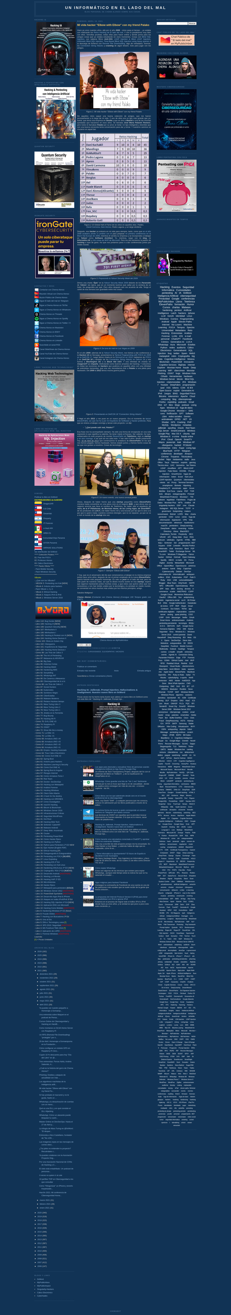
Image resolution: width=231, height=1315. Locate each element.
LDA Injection (179, 1019)
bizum (193, 944)
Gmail (191, 402)
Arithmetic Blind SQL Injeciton (90, 41)
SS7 (164, 876)
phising (160, 962)
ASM (184, 698)
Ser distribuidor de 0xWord (45, 552)
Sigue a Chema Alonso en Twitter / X (55, 323)
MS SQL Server (177, 508)
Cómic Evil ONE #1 (52, 767)
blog (174, 399)
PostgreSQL (162, 801)
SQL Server (163, 431)
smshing (190, 896)
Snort (178, 1062)
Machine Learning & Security (56, 764)
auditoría (181, 347)
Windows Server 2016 (53, 598)
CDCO (169, 761)
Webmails (163, 548)
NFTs (180, 503)
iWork (162, 781)
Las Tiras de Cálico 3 (54, 652)
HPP (193, 824)
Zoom (190, 807)
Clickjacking (164, 686)
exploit (176, 390)
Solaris (192, 1062)
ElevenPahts (180, 672)
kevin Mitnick (175, 669)
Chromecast (169, 904)
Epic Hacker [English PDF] (55, 848)
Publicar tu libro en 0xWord (45, 497)
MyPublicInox (174, 1036)
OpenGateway (182, 586)
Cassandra (174, 982)
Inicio (116, 671)
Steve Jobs (187, 640)
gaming (192, 462)
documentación (165, 523)
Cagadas (175, 818)
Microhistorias (49, 882)
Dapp (178, 853)
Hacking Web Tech (52, 822)
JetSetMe (191, 1016)
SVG (178, 1056)
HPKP (170, 910)
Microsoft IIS (171, 833)
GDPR (192, 583)
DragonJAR (43, 504)
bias (167, 589)
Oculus (161, 1042)
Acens (173, 815)
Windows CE (188, 939)
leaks (184, 669)
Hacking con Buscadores (53, 916)
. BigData (192, 962)
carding (190, 749)
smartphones (172, 847)
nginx (183, 841)
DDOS (190, 643)
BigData (182, 365)
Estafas (191, 344)
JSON (183, 827)
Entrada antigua (144, 671)
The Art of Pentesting (52, 655)
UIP (168, 1071)
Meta (190, 637)
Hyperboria (170, 861)
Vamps (184, 804)
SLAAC (185, 744)
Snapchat (162, 804)
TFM (181, 936)
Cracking (181, 422)
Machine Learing (177, 1028)
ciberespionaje (185, 399)
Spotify (163, 560)
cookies (185, 712)
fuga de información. (170, 1097)
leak (179, 442)
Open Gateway (188, 557)
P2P (192, 548)
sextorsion (163, 681)
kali (193, 433)
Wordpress (176, 425)
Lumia (176, 1025)
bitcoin (180, 379)
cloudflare (172, 468)
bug (169, 353)
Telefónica (189, 301)
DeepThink (162, 855)
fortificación (172, 413)
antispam (190, 574)
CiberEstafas (49, 696)
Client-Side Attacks (52, 793)
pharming (192, 959)
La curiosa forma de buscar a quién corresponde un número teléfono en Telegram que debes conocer (120, 811)
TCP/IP (170, 692)
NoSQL (182, 772)
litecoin (168, 812)
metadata (187, 425)
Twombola (161, 1071)
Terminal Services (186, 482)
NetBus (161, 1039)
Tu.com (162, 554)
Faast (181, 448)
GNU (182, 701)
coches (163, 652)
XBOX (171, 560)
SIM (184, 629)
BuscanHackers (171, 787)
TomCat (186, 936)
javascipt (176, 841)
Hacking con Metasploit (53, 784)
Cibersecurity (189, 787)
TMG (160, 1068)
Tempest (190, 649)
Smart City (173, 706)
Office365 (169, 586)
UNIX (161, 778)
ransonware (182, 1117)
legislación (176, 520)
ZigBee (179, 1082)
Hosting (172, 827)
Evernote (162, 907)
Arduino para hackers (53, 586)
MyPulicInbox (185, 1036)
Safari (188, 675)
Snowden (185, 1062)
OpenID (159, 1045)
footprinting (177, 511)
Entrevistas (176, 333)
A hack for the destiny (52, 796)
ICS (193, 701)
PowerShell (176, 362)
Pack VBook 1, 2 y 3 (44, 589)
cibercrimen (179, 370)
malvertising (177, 812)
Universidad (167, 330)
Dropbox (174, 701)
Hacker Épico (49, 885)
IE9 (184, 637)
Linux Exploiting (50, 859)
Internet (166, 324)
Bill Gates (187, 735)
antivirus (191, 566)
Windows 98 (183, 1076)
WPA (192, 835)
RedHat (184, 663)
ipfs (193, 956)
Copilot (160, 764)
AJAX (178, 965)
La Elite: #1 (49, 733)
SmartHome (176, 474)
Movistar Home (174, 367)
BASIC (190, 758)
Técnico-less (163, 465)
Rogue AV (168, 930)
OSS (187, 1039)
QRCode (172, 873)
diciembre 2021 (46, 974)
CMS (189, 683)
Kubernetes (48, 690)
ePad (176, 1088)
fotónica (162, 841)
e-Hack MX (43, 528)
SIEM (174, 1054)
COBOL (191, 901)
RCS (181, 927)
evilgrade (169, 893)
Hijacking (187, 485)
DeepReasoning (172, 721)
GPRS (178, 419)
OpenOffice (169, 566)
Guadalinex (190, 1002)
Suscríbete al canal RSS (49, 345)
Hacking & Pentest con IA (55, 635)
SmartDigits (188, 1059)
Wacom (166, 1074)
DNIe (165, 603)
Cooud (180, 985)
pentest (178, 310)
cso (181, 752)
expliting (170, 1094)
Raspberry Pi (49, 724)
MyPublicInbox (43, 1282)
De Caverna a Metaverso (54, 678)
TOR (192, 491)
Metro (177, 1031)
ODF (179, 505)
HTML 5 (192, 792)
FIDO (170, 993)
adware (162, 500)
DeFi (178, 626)
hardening (168, 310)
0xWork (160, 965)
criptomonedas (173, 382)
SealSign (181, 649)
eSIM (160, 953)
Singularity (178, 878)
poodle (169, 1114)
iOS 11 (169, 1102)
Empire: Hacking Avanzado (55, 750)
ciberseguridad (188, 296)
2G (190, 755)
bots (161, 494)
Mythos (186, 867)
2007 (39, 1262)
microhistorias (164, 448)
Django (171, 855)
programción (162, 1117)
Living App (191, 448)
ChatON (182, 982)
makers (187, 511)
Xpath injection (180, 807)
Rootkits (183, 689)
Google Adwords (188, 999)
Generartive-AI (189, 996)
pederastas (166, 959)
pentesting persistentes (179, 959)
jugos (184, 1105)
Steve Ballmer (179, 1065)
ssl (168, 482)
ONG (179, 629)
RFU (166, 1051)
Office (160, 462)
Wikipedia (164, 807)
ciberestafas (189, 480)
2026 (39, 951)
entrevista (188, 652)
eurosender (175, 1091)
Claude (191, 505)
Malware (186, 307)
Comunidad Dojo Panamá (49, 538)
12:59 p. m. (116, 648)
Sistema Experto (166, 1059)
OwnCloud (187, 1045)
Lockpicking (161, 919)
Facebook (187, 339)
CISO (190, 614)
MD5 (186, 1025)
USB (175, 580)
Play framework (190, 924)
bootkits (178, 778)
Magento (177, 767)
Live (173, 830)
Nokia (160, 924)
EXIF (187, 904)
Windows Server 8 (187, 1079)
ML (194, 551)
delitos (160, 755)
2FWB (171, 735)
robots (162, 482)
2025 (39, 955)
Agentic (179, 540)
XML (172, 807)
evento (164, 655)
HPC (162, 1005)
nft (194, 503)
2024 (39, 959)
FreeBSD (169, 996)
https (168, 459)
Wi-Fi (193, 726)
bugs (178, 373)
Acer (166, 967)
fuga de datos (186, 408)
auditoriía (165, 1085)
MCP (165, 864)
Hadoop (190, 721)
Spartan (162, 1065)
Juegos (167, 393)
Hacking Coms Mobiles (53, 908)
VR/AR (163, 537)
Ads (160, 672)
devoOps (182, 950)
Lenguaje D (169, 1022)
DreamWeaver (187, 987)
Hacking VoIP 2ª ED (52, 879)
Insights (171, 1010)
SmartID (182, 706)
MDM (170, 767)
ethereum (178, 523)
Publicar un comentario (87, 666)
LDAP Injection (165, 480)
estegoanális (168, 953)
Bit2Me (162, 491)
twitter (176, 353)
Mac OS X (176, 433)
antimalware (167, 419)
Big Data (47, 661)
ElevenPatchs (173, 990)
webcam (161, 540)
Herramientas (175, 376)
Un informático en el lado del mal (115, 7)
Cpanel (192, 850)
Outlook (173, 649)
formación (180, 304)
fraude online (187, 436)
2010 (39, 1251)
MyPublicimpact (44, 1286)
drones (188, 589)
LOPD (180, 514)
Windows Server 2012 (53, 891)
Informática (163, 1010)
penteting (171, 896)
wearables (184, 962)
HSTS (182, 721)
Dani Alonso (106, 227)
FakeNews (180, 500)
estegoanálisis (175, 643)
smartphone (167, 485)
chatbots (190, 620)
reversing (182, 528)
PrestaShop (173, 801)
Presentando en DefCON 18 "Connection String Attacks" (118, 414)
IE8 (178, 827)
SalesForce (172, 876)
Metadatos (180, 330)
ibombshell (171, 698)
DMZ (172, 686)
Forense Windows (50, 934)
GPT (181, 413)
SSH (169, 580)
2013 (39, 1239)
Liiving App (184, 1022)
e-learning (190, 890)
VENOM (192, 1071)
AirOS (172, 967)
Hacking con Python (52, 842)
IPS (167, 913)
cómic (184, 517)
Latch (173, 313)
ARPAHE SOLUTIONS (48, 548)
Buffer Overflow (176, 718)
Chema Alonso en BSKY (47, 332)
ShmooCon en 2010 (124, 357)
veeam (189, 1122)
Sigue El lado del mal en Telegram (51, 301)
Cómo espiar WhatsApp (105, 868)
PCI (169, 870)
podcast (185, 405)
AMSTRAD (182, 591)
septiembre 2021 (47, 985)
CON (183, 388)
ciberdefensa (173, 752)
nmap (167, 715)
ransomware (162, 514)
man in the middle (189, 893)
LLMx (161, 1022)
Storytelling (48, 673)
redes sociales (175, 416)
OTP (171, 606)
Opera (166, 640)
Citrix (174, 448)
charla (193, 514)
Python (163, 347)
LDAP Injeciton (191, 1019)
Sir (193, 1056)
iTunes (160, 1105)
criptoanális (187, 1085)
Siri (175, 543)
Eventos (176, 287)
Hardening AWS (50, 670)
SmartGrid (162, 1062)
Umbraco (179, 1071)
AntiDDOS (186, 681)
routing (162, 847)
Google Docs (164, 1002)
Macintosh (173, 864)
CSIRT (193, 979)
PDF (186, 491)
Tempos (181, 327)
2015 (39, 1232)
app (190, 609)
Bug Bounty (48, 716)
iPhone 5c (171, 956)
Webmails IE (163, 1076)
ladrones (161, 812)
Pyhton (164, 835)
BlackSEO (184, 531)
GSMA (166, 660)
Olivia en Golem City (54, 641)
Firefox (162, 402)
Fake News (172, 471)
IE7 (188, 686)
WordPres (171, 1082)
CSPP (191, 591)
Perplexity (183, 534)
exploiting (172, 402)
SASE (168, 1054)
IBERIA (179, 1008)
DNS (160, 405)
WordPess (162, 1082)
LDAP (163, 468)
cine (184, 505)
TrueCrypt (176, 804)
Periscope (164, 1048)
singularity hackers (167, 505)
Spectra (190, 327)
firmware (184, 1094)
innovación (189, 362)
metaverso (177, 459)
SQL (186, 835)
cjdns (191, 947)
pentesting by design (164, 1111)
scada (172, 591)
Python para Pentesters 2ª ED (56, 845)
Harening (182, 1005)
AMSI (177, 899)
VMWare (180, 881)
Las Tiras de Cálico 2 (54, 684)
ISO (190, 1008)
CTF (175, 761)
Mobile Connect (186, 646)
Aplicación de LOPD (51, 931)
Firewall (191, 494)
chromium (179, 887)
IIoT (185, 1008)
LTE (160, 864)
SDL (193, 930)
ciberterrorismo (188, 666)
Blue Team (171, 583)
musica (163, 896)
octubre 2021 (46, 982)
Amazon (188, 454)
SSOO (172, 933)
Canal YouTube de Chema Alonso (53, 354)
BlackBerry (165, 738)
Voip (191, 520)
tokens (176, 388)
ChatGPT (176, 339)
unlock (183, 1122)
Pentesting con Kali (53, 583)
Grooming (175, 764)
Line (191, 916)
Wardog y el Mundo (52, 876)
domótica (161, 698)
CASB (181, 979)
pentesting (167, 293)
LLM (163, 316)
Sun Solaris (175, 609)
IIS (190, 419)
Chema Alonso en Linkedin (48, 340)
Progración (173, 1048)
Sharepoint (163, 666)
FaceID (167, 764)
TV (194, 675)
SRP (192, 1054)
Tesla (192, 775)
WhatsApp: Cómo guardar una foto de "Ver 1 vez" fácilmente (121, 781)
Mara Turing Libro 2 (52, 707)
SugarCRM (189, 1065)
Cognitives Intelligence (183, 738)
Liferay (177, 1022)
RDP (177, 606)
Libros (179, 301)
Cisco (186, 718)
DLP (167, 701)
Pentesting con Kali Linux (54, 865)
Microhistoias (168, 922)
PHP (189, 422)
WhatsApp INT (50, 675)
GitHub (169, 557)
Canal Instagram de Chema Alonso (54, 358)
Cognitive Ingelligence (187, 761)
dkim (173, 589)
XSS (168, 388)
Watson (173, 1074)
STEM (172, 1056)
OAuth (191, 617)
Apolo (172, 901)
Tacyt (167, 462)
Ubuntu (186, 433)
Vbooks (163, 678)
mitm (173, 356)
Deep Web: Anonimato (53, 830)
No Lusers (176, 324)
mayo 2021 (45, 1001)
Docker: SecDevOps (52, 782)
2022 (39, 967)
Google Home (187, 626)
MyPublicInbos (186, 1033)
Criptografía (184, 356)
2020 (39, 1213)
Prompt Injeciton (184, 1048)
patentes (175, 715)
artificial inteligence (181, 884)
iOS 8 (175, 1102)
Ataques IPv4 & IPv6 (52, 595)
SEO (191, 534)
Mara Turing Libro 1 (52, 710)
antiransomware (178, 620)
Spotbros (170, 1065)
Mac (187, 514)
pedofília (181, 1108)
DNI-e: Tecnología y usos (53, 922)
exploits (184, 462)
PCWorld (187, 445)
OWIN (193, 1039)
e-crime (175, 436)
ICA (162, 724)
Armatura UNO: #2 (53, 744)
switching (187, 812)
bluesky (172, 1085)
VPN (185, 520)
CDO (171, 517)
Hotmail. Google (163, 1008)
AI (176, 293)
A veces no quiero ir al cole (50, 1175)
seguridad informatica (172, 1119)
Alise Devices (164, 901)
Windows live (180, 749)
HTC (167, 1005)
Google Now (174, 1002)
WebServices (190, 881)
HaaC (187, 701)
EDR (193, 790)
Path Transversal (169, 924)
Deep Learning (188, 853)
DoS (178, 686)
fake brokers (179, 953)
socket (191, 1119)
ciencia (185, 778)
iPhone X (187, 956)
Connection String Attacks (91, 46)
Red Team (48, 779)
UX (166, 778)
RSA (192, 586)
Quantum (178, 480)
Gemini (187, 416)
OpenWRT (178, 1045)
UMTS (163, 749)
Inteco (178, 1010)
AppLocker (181, 970)
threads (176, 962)
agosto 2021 (45, 989)
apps (185, 488)
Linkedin (176, 545)
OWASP (174, 704)
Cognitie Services (170, 985)
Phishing (161, 373)
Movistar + (182, 411)
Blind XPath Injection (176, 683)
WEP (180, 939)
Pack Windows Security (46, 572)
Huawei (172, 1008)
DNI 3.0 (192, 985)
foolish (161, 600)
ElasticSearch (162, 990)
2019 (39, 1216)
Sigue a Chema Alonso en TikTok (53, 305)
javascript (170, 442)
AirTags (183, 899)
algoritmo (179, 695)
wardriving (176, 755)
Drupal (160, 741)
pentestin (178, 781)
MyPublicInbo (174, 1033)
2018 (39, 1220)
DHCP (172, 853)
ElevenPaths (118, 436)
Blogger (162, 583)
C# (169, 818)
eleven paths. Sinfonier (187, 1088)
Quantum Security (52, 627)
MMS (161, 1028)
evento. (183, 1091)
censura (162, 752)
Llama (179, 491)
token (173, 477)
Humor (190, 304)
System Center (164, 881)
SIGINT (180, 1054)
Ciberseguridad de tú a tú (54, 681)
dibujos (168, 494)
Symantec (174, 936)
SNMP (178, 775)
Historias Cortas (50, 664)
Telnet (180, 1068)
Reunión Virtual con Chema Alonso (54, 294)
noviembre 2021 (47, 978)
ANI (183, 965)
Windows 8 (165, 436)
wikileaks (171, 540)
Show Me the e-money (53, 730)
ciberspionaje (175, 712)
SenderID (163, 706)
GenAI (171, 316)
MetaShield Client (188, 767)
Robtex (192, 873)
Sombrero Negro (51, 693)
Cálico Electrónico (45, 563)
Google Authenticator (177, 603)
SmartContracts (178, 431)
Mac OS (167, 1028)
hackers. (168, 1099)
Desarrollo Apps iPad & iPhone (57, 896)
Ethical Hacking (50, 592)
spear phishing (180, 614)
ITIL (194, 1008)
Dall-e (182, 904)
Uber (173, 881)
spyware (191, 669)
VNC (175, 939)
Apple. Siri (161, 973)
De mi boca (165, 987)
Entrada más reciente (86, 671)
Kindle (171, 1019)
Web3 (192, 353)
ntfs (175, 1108)
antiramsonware (188, 1082)
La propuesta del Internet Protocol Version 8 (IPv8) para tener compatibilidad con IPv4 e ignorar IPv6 (121, 898)
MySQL (165, 425)
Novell (192, 741)
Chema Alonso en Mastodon (48, 328)
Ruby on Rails (178, 675)
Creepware (164, 853)
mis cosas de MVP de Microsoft (106, 240)
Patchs (187, 833)
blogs (177, 405)
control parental (179, 635)
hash (169, 841)
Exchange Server (183, 551)
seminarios (185, 784)
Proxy (173, 482)
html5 (191, 678)
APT (180, 468)
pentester (163, 517)
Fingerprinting (187, 319)
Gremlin (185, 741)
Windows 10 (172, 408)
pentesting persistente (168, 623)
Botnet (173, 514)
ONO (176, 1039)
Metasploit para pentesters (58, 888)
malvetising (191, 1105)
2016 (39, 1228)
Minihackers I (50, 632)
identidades (168, 1105)
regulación (183, 844)
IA (180, 293)
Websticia (164, 643)
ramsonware (172, 1117)
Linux (189, 316)
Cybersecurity (168, 571)
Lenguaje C (165, 830)
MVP (192, 660)
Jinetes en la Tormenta (53, 713)
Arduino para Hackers (52, 762)
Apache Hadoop (179, 758)
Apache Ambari (181, 967)
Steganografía (165, 747)
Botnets (178, 485)
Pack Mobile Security (44, 569)
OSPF (182, 1039)
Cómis (186, 985)
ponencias (162, 1114)
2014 (39, 1236)
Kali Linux (189, 477)
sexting (170, 614)
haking (192, 953)
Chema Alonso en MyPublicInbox (114, 640)
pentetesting (192, 1111)
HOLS (193, 858)
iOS (181, 336)
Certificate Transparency (179, 850)
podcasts (182, 402)
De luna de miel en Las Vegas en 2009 (118, 348)
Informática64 (179, 574)
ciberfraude (172, 947)
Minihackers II (50, 630)
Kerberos (174, 795)
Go (166, 741)
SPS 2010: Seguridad (52, 925)
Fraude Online (49, 914)
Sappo (192, 744)
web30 (184, 755)
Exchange (186, 855)
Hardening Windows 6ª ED (54, 911)
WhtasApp (173, 1076)
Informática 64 (165, 574)
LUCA (189, 342)
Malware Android (51, 828)
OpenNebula (169, 1045)
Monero (189, 795)
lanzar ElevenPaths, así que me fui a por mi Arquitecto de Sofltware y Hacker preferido (114, 419)
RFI (193, 704)
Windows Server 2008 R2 (185, 942)
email (192, 712)
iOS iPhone (183, 1102)
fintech (177, 1094)
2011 (39, 1247)
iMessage (164, 732)
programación (189, 385)
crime (173, 838)
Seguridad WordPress (53, 816)
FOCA (172, 327)
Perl (185, 798)
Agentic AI (173, 655)
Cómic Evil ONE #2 (53, 756)
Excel (180, 477)
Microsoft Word (179, 769)
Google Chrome (167, 411)
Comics (174, 319)
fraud (186, 953)
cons (162, 413)
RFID (163, 663)
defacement (189, 752)
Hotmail (177, 557)
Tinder (190, 747)
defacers (175, 890)
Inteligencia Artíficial (164, 1013)
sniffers (161, 577)
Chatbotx (190, 982)
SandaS (185, 775)
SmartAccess (178, 1059)
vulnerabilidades (186, 580)
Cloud (170, 439)
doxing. (170, 1088)
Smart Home (165, 620)
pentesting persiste (179, 1111)
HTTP (177, 451)
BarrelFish (181, 976)
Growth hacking (181, 792)
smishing (184, 1119)
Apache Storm (171, 970)
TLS (174, 747)
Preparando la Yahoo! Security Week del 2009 (118, 278)
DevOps (187, 571)
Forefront (174, 646)
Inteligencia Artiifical (172, 916)
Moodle (190, 769)
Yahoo (191, 554)
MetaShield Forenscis (186, 864)
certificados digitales (166, 612)
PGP (186, 577)
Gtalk (178, 858)
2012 (39, 1243)
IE (177, 861)
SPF (161, 589)
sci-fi (183, 600)
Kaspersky (191, 861)
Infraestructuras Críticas (54, 813)
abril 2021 (44, 1004)
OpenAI (178, 439)
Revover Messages (186, 1051)
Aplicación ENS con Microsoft (56, 905)
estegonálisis (165, 1091)
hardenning (184, 1099)
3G (185, 560)
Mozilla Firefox (188, 545)
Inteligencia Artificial (167, 296)
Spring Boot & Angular (53, 770)
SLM (191, 663)
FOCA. (176, 993)
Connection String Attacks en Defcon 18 (127, 359)
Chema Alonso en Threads (48, 314)
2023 (39, 963)
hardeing (176, 1099)
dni (178, 838)
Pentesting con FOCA (53, 856)
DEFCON (171, 626)
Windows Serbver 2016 (167, 942)
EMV (186, 821)
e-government (191, 950)
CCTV (160, 850)
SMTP (174, 724)
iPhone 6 (177, 893)
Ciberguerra (50, 644)
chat (171, 548)
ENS (168, 577)
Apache (184, 396)
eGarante (181, 810)
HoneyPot (184, 764)
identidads (177, 1105)
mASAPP (170, 781)
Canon (161, 904)
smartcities (184, 715)
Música (190, 359)
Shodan (165, 422)
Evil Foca (171, 491)
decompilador (172, 950)
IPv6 (160, 393)
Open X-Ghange (177, 1042)
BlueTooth (167, 451)
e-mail (188, 336)
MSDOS (164, 689)
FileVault (183, 993)
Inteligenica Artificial (179, 1013)
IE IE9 (190, 388)
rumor (162, 1119)
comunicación (165, 890)
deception (172, 810)
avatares (188, 695)
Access (166, 815)
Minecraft (184, 1031)
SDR (181, 835)
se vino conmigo (86, 438)
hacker (161, 557)
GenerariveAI (178, 996)
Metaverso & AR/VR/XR (54, 658)
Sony (169, 804)
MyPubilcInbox (172, 772)
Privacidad (164, 298)
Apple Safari (168, 672)
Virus (171, 632)
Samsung (183, 724)
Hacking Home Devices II (55, 638)
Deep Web (177, 537)
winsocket (176, 1125)
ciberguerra (167, 445)
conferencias (188, 298)
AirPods (169, 758)
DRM (176, 904)
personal (165, 339)
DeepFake (186, 790)
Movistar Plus (170, 503)
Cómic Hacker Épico (52, 839)
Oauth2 (162, 597)
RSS (192, 537)
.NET (185, 419)
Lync (181, 1025)
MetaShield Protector (169, 497)
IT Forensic (43, 523)
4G (179, 698)
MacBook (191, 672)
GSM (169, 545)
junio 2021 (44, 997)
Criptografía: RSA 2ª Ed (54, 871)
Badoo (174, 976)
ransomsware (172, 844)
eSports (161, 893)
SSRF (181, 801)
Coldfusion (179, 821)
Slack (186, 878)
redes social (191, 1117)
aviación (192, 884)
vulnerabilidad (163, 899)
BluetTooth (168, 979)
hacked (177, 445)
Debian (179, 571)
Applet (163, 818)
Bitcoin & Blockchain (52, 807)
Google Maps (175, 741)
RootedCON (173, 835)
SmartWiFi (162, 551)
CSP (161, 982)
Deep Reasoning (174, 637)
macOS (164, 525)
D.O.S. (162, 626)
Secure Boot (182, 876)
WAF (177, 692)
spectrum (164, 1122)
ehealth (180, 652)
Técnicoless (186, 456)
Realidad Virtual (173, 663)
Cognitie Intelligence (166, 821)
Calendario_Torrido (168, 534)
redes (172, 347)
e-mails (179, 560)
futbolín (192, 1097)
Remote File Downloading (114, 43)
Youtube (164, 385)
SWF (183, 1056)
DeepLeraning (175, 987)
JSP (167, 795)
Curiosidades (94, 651)
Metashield (179, 563)
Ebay (193, 904)
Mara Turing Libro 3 (52, 704)
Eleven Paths (185, 321)
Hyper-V (161, 861)
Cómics (165, 342)
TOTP (187, 508)
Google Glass (179, 824)
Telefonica (182, 747)
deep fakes (163, 669)
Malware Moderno (51, 698)
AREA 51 (42, 533)
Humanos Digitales (167, 629)
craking (179, 1085)
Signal (170, 878)
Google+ (171, 792)
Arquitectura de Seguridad (56, 647)
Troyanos (175, 456)
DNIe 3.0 (177, 790)
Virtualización (183, 726)
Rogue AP (162, 775)
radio (186, 459)
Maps (182, 795)
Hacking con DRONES (53, 799)
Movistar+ (184, 497)
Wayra (162, 442)
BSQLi (191, 623)
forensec (192, 1094)
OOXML (182, 471)
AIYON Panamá (45, 543)
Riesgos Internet (51, 773)
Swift (167, 936)
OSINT (47, 727)
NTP (192, 867)
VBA (186, 1071)
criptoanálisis (181, 612)
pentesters (173, 525)
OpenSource (181, 566)
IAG (163, 795)
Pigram (191, 798)
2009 (39, 1255)
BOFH (178, 735)
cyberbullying (173, 678)
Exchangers (162, 993)
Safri (188, 1056)
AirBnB (181, 847)
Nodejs (170, 798)
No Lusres (168, 1039)
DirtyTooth (182, 583)
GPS (173, 422)
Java (193, 459)
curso (177, 517)
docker (161, 459)
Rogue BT (177, 930)
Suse (191, 878)
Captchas (187, 568)
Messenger (176, 617)
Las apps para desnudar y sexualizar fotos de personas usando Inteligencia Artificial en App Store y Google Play (122, 768)
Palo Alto (182, 870)
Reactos (185, 873)
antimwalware (168, 944)
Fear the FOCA (44, 557)
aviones (163, 887)
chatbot (188, 503)
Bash (161, 787)
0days (165, 735)
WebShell (192, 1074)
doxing (180, 589)
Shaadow (192, 876)
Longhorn (170, 919)
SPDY (187, 1054)
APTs (160, 815)
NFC (162, 586)
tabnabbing (175, 1122)
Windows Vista (189, 373)
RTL (178, 873)
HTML (187, 540)
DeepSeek (165, 528)
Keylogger (184, 916)
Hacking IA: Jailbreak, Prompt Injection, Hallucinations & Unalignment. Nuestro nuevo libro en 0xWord (107, 691)
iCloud (192, 778)
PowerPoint (162, 873)
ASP (162, 758)
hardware (188, 376)
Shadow (163, 878)
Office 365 (172, 597)
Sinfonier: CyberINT (52, 825)
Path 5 (192, 577)
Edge (178, 658)
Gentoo (171, 858)
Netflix (184, 617)
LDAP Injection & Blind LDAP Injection (132, 39)
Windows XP (189, 442)
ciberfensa (163, 947)
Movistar (191, 370)
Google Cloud (166, 594)
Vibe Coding (171, 726)
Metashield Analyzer (166, 867)
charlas (176, 307)
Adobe (177, 681)
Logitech (162, 1025)
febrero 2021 (45, 1204)
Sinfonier (168, 543)
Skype (183, 606)
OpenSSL (162, 675)
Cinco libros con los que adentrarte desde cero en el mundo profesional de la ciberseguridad (120, 797)
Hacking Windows (51, 790)
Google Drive (167, 824)
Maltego (179, 830)
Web (179, 1074)
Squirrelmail (190, 933)
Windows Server (167, 379)
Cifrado (164, 376)
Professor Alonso (45, 560)
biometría (180, 465)
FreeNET (175, 907)
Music (166, 704)
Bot (166, 718)
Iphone (191, 313)
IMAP (191, 910)
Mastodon (174, 689)
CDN (166, 850)
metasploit (164, 356)
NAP (187, 922)
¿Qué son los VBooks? (45, 580)
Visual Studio (175, 666)
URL (173, 1071)
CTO (180, 787)
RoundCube (186, 930)
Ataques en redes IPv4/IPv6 (55, 899)
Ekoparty (42, 518)
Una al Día (47, 919)
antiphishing (189, 597)
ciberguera (189, 887)
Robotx (162, 1054)
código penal (161, 950)
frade (160, 1097)
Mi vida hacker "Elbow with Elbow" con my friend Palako (113, 25)
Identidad (180, 316)
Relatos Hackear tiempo (54, 701)
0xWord (40, 1279)
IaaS (183, 913)
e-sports (183, 678)
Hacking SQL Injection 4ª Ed (56, 902)
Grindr (182, 1002)
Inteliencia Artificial (188, 1010)
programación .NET (187, 543)
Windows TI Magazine (177, 554)
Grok (187, 824)
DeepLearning (186, 525)
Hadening (174, 1005)
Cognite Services (186, 818)
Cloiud (160, 985)
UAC (172, 465)
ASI (162, 967)
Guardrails (185, 858)
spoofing (172, 428)
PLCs (181, 704)
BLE (159, 603)
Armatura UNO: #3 (53, 741)
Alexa (175, 531)
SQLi (160, 543)
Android (165, 321)
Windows (164, 319)
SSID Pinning (164, 1056)
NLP (192, 922)
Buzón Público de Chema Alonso (53, 297)
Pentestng (180, 924)
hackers (120, 651)
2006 (39, 1266)
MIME (192, 1025)
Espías (178, 855)
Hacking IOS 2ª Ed (52, 862)
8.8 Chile (42, 509)
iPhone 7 (179, 956)
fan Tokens (191, 465)
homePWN (162, 956)
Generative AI (188, 390)
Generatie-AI (184, 907)
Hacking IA (49, 624)
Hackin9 (164, 827)
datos (174, 528)
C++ (175, 979)
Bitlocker (162, 761)
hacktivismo (189, 523)
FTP (184, 658)
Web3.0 (192, 804)
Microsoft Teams (167, 769)
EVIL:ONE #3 (50, 721)
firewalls (190, 810)
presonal (176, 1114)
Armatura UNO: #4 (53, 739)
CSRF (161, 617)
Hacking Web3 (50, 667)
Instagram (164, 508)
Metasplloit (170, 1031)
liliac (159, 959)
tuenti (172, 568)
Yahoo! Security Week (113, 353)
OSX (163, 870)
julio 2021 (44, 993)
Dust (186, 537)
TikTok (184, 609)
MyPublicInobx (179, 922)
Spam (184, 353)
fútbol (190, 729)
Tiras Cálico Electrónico (55, 753)
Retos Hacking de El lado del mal (108, 32)
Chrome (165, 456)
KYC (159, 1019)
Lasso (190, 827)
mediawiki (164, 1108)
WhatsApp (163, 344)
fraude (186, 367)
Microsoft (181, 344)
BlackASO (189, 847)
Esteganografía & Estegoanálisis (57, 853)
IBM (193, 540)
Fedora (163, 858)
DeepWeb (165, 646)
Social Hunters (50, 687)
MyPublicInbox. (163, 1036)
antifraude (163, 810)
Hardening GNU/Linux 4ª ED (56, 868)
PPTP (167, 724)
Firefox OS (191, 993)
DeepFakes (175, 385)
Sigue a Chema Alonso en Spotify (53, 318)
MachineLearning (181, 919)
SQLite (190, 629)
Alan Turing (191, 899)
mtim (170, 1108)
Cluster (47, 833)
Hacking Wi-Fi (50, 719)
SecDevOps (176, 640)
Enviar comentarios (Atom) (100, 676)
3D (184, 643)
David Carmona (93, 227)
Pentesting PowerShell (53, 836)
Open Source (165, 390)
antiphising (178, 944)
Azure (191, 488)
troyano (162, 545)
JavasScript (175, 1016)
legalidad (170, 500)
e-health (172, 652)
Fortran (161, 996)
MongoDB (162, 798)
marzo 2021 (45, 1200)
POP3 (174, 870)
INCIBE (162, 913)
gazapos (160, 1099)
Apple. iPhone (171, 973)
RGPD (172, 1051)
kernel (163, 614)
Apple (174, 321)
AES (193, 812)
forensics (179, 548)
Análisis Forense (50, 787)
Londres (169, 1025)
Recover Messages (172, 744)
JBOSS (182, 861)
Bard (187, 548)
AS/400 (193, 965)
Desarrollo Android (51, 873)
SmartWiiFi (171, 1062)
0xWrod (167, 965)
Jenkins (184, 1016)
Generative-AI (177, 342)
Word (160, 944)
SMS (190, 411)
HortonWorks (183, 910)
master (160, 715)
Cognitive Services (167, 365)
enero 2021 (45, 1208)
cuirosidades (162, 1088)
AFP (171, 899)
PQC (188, 704)
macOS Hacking (50, 805)
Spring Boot (49, 759)
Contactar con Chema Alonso (51, 290)
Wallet (170, 749)
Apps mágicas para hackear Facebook (111, 882)
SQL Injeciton (163, 933)
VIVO (171, 778)
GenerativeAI (179, 350)
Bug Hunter (49, 621)
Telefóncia (172, 1068)
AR (188, 965)
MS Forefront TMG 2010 (53, 928)
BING (175, 393)
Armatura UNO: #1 (53, 747)
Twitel (171, 551)
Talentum (175, 462)
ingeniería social (172, 600)
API (169, 537)
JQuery (167, 1016)
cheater (171, 887)
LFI (193, 686)
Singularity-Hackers (45, 1289)
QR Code (190, 772)
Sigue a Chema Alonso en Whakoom (55, 310)
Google (175, 298)
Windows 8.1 (180, 632)
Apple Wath (190, 970)
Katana (164, 1019)
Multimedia (163, 649)
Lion (160, 704)
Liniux (192, 1022)
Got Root (47, 819)
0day (179, 568)
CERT (187, 979)
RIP (177, 1051)
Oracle (181, 428)
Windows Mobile (187, 692)
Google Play (164, 433)
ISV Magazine (175, 913)
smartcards (180, 896)
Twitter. (192, 1068)
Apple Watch (190, 815)
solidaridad (168, 962)
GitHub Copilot (177, 660)
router (191, 844)
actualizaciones (166, 884)
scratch (190, 732)
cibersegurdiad (183, 947)
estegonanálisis (187, 838)
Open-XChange (189, 1042)
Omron (167, 1042)
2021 (39, 970)
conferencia (166, 454)
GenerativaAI (164, 999)
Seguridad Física (187, 393)
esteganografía (179, 494)
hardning (193, 1099)
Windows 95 (165, 838)
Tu (164, 939)
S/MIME (171, 775)
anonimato (176, 488)
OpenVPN (179, 798)
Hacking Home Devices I (55, 650)
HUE (175, 910)
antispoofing (173, 729)
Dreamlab (43, 513)
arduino (165, 568)
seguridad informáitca (171, 784)
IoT (165, 405)
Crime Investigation (52, 802)
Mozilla (162, 772)
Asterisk (179, 901)
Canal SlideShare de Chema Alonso (54, 349)
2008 (39, 1258)
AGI (173, 965)
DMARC (169, 790)
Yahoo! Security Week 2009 (116, 283)
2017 (39, 1224)
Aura (172, 344)
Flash (168, 907)
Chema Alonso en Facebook (51, 336)
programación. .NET (188, 1114)
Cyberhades (42, 1296)
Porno (160, 744)
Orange (180, 833)
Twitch (169, 939)
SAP (159, 876)
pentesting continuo (177, 732)
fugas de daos (183, 1097)
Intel (186, 660)
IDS (183, 686)
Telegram (186, 451)
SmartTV (188, 439)
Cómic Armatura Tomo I (54, 776)
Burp (185, 901)
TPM (165, 1068)
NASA (193, 1036)
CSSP (167, 982)
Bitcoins (162, 396)
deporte (183, 729)
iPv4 (163, 439)
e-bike (182, 890)
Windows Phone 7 (173, 1079)
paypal (167, 755)
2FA (184, 382)
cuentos (192, 612)
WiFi (170, 370)
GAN (168, 617)
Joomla (170, 563)
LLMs (174, 336)
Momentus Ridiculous (183, 594)
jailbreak (162, 428)
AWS (171, 681)
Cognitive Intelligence (174, 359)
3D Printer (191, 600)
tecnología (183, 623)
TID (191, 497)
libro (171, 405)
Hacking (165, 287)
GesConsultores (175, 999)
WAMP (160, 1074)
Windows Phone (167, 695)
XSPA (163, 729)
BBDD (193, 784)
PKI (169, 675)
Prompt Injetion (165, 927)
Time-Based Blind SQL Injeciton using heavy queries (126, 41)
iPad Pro (191, 1102)
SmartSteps (180, 933)
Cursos (166, 307)
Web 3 (185, 1074)
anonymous (163, 712)
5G (194, 755)
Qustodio (175, 927)
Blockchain (165, 362)
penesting (189, 1108)
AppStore (181, 815)
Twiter (186, 1068)
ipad (162, 388)
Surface (161, 936)
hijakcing (162, 1102)
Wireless (191, 431)
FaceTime (162, 792)
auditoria (186, 944)
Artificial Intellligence (184, 973)
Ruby (163, 580)
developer (178, 454)
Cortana (161, 790)
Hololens (190, 1005)
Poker (189, 870)
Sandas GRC (190, 801)
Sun (180, 597)
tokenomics (173, 396)
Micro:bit (179, 867)
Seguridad (163, 632)
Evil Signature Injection (187, 990)
